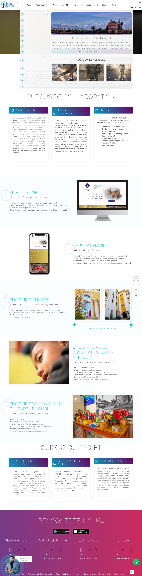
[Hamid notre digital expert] (136, 562)
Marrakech (18, 540)
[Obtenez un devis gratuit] (136, 279)
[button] (90, 328)
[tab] (10, 551)
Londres (89, 540)
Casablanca (53, 540)
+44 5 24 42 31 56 (89, 559)
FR (17, 2)
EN (17, 8)
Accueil (47, 56)
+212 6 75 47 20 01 (53, 559)
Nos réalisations (63, 56)
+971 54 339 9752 (124, 559)
